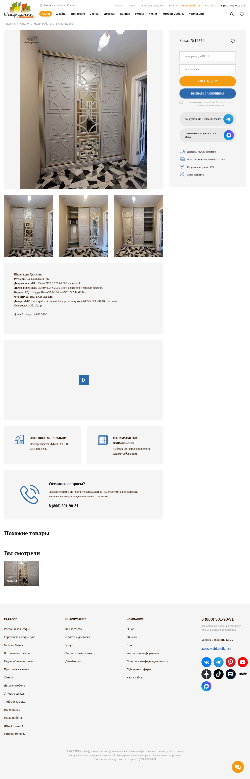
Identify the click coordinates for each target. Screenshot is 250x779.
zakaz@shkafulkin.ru (216, 648)
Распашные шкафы (17, 629)
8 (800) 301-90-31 (231, 5)
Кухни (153, 13)
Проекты (118, 5)
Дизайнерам (73, 661)
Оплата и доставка (152, 5)
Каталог (25, 23)
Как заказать (73, 629)
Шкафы (61, 13)
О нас (131, 5)
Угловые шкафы (14, 693)
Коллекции (196, 13)
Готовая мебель (173, 13)
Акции (45, 13)
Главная (10, 23)
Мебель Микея (13, 645)
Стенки (94, 13)
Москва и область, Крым (56, 5)
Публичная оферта (139, 669)
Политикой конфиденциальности (210, 105)
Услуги (173, 5)
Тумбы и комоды (15, 701)
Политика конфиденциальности (147, 661)
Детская (109, 13)
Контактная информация (143, 653)
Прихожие (78, 13)
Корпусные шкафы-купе (19, 637)
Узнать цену (208, 81)
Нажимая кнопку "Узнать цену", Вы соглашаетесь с (210, 103)
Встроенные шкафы (17, 653)
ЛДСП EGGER (13, 725)
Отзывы (132, 637)
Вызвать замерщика (207, 93)
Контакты (210, 5)
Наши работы (191, 5)
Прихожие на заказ (16, 669)
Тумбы (139, 13)
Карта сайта (134, 677)
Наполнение (12, 709)
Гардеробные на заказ (18, 661)
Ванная (125, 13)
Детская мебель (14, 685)
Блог (130, 645)
